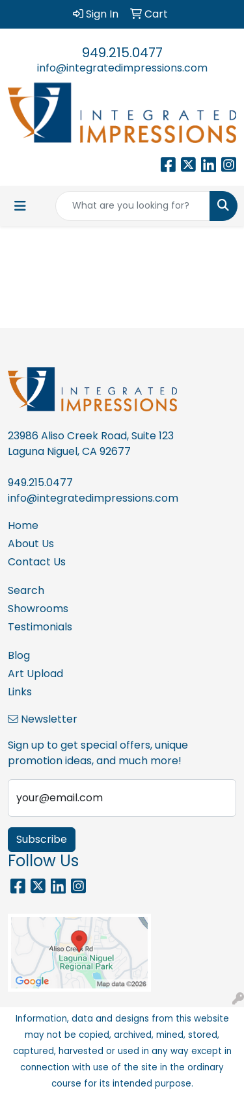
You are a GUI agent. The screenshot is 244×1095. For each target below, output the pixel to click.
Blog (19, 655)
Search (26, 590)
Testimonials (40, 626)
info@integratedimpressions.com (122, 67)
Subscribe (41, 839)
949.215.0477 (122, 53)
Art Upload (35, 673)
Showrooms (38, 608)
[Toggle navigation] (20, 206)
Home (23, 525)
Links (20, 691)
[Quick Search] (132, 206)
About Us (31, 543)
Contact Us (37, 561)
